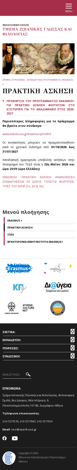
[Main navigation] (69, 8)
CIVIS (10, 234)
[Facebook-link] (4, 438)
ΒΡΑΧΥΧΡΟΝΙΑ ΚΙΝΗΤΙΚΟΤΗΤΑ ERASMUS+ (35, 242)
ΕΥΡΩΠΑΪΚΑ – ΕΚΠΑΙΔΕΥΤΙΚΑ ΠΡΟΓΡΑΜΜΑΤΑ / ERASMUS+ (43, 79)
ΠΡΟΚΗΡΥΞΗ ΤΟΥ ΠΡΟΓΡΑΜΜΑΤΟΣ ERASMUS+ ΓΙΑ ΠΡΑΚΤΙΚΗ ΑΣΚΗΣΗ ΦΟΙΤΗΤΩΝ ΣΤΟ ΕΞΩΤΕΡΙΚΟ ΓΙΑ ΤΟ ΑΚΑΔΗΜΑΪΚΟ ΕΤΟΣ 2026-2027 (41, 107)
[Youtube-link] (15, 438)
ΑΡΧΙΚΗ (6, 79)
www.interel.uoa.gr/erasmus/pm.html (26, 134)
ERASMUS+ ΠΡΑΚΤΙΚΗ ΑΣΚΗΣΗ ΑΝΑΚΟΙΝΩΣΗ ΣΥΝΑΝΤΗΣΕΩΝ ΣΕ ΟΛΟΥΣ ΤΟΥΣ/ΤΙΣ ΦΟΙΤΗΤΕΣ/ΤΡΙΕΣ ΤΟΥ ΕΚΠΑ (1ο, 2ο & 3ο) (38, 181)
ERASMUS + (14, 220)
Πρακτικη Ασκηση (20, 227)
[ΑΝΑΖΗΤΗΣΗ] (16, 375)
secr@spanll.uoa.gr (23, 429)
